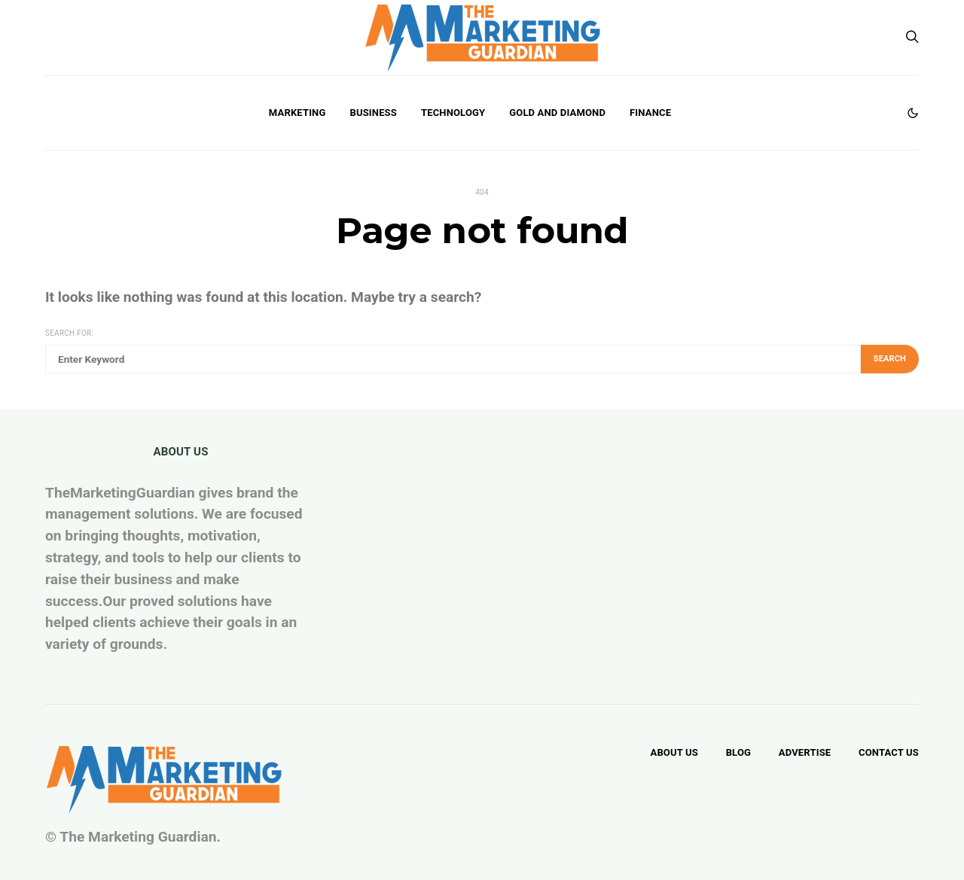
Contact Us (889, 752)
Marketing (297, 112)
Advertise (805, 752)
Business (372, 112)
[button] (913, 113)
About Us (673, 752)
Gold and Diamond (557, 112)
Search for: (69, 333)
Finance (650, 112)
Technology (453, 112)
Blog (738, 752)
